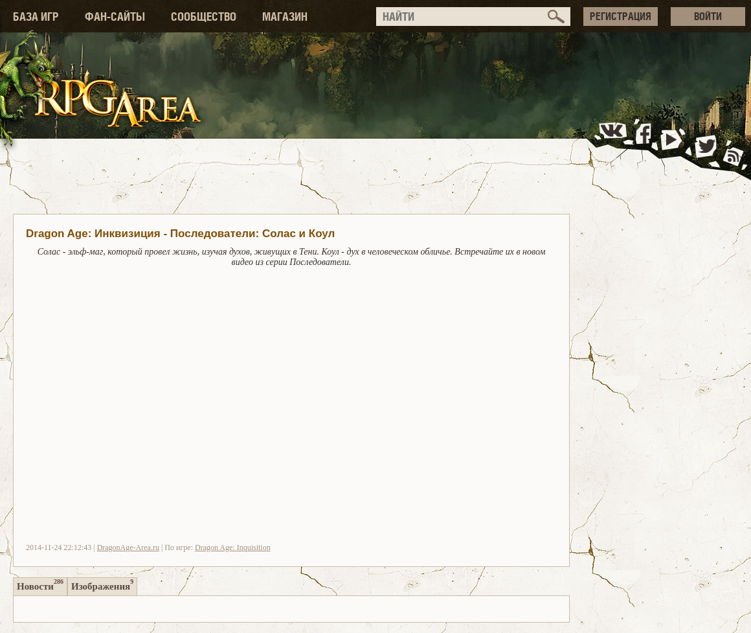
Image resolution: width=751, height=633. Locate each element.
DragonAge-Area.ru (128, 547)
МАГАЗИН (285, 16)
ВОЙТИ (708, 16)
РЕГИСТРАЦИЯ (620, 16)
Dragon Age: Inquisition (233, 547)
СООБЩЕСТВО (203, 16)
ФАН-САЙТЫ (115, 16)
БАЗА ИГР (36, 16)
